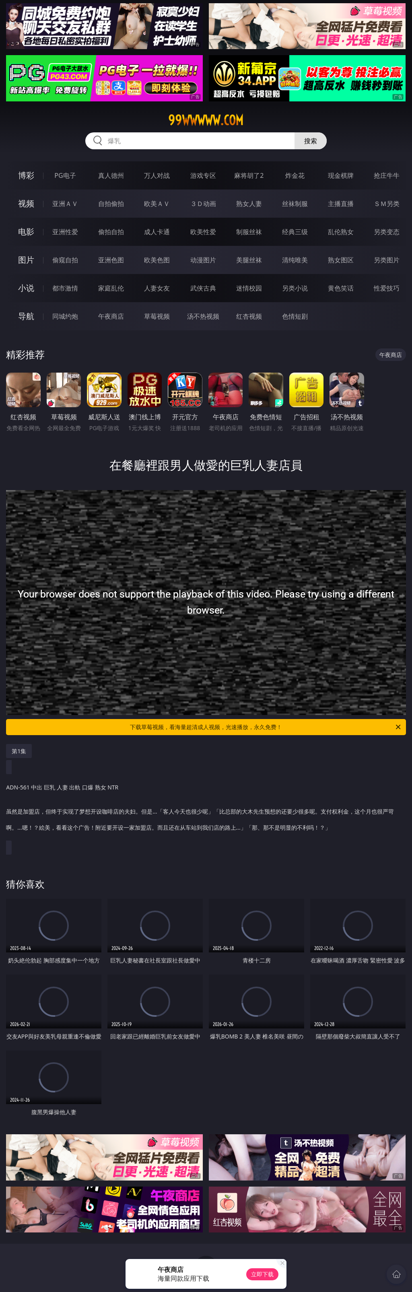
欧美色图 (157, 260)
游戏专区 (203, 175)
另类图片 (387, 260)
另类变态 (387, 231)
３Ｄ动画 (203, 203)
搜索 (310, 140)
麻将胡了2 (249, 175)
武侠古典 (203, 288)
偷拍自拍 (111, 231)
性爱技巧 (387, 288)
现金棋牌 (341, 175)
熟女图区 (341, 260)
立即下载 (262, 1274)
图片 (26, 259)
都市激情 (65, 288)
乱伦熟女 (341, 231)
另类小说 (295, 288)
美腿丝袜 (249, 260)
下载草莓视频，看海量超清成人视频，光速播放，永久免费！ (266, 727)
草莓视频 (157, 316)
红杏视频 (249, 316)
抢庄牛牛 (387, 175)
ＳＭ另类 (387, 203)
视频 (26, 203)
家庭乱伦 (111, 288)
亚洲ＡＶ (65, 203)
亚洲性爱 (65, 231)
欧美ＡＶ (157, 203)
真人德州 (111, 175)
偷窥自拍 (65, 260)
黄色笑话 (341, 288)
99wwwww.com (205, 120)
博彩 (26, 175)
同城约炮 (65, 316)
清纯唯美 (295, 260)
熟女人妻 (249, 203)
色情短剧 (295, 316)
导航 (26, 316)
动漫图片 (203, 260)
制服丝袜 (249, 231)
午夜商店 (111, 316)
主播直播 (341, 203)
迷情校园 (249, 288)
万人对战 (157, 175)
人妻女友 (157, 288)
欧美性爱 (203, 231)
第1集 (19, 751)
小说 (26, 287)
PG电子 (65, 175)
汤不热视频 (203, 316)
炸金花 (295, 175)
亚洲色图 (111, 260)
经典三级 (295, 231)
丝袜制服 (295, 203)
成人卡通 (157, 231)
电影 (26, 231)
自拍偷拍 (111, 203)
